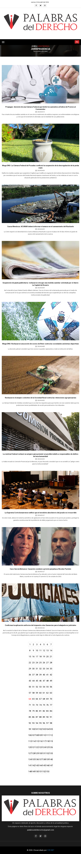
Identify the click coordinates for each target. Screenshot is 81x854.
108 (37, 735)
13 (47, 650)
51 (33, 687)
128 (33, 753)
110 (44, 735)
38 (37, 674)
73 (37, 705)
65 (33, 699)
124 (44, 747)
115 (37, 741)
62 (47, 693)
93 (33, 723)
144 (40, 765)
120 (30, 747)
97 (47, 723)
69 (47, 699)
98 (51, 723)
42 (51, 674)
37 (33, 674)
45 (37, 681)
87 (37, 717)
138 (44, 759)
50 (30, 687)
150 (37, 771)
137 (40, 759)
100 (33, 729)
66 (37, 699)
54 (44, 687)
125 (47, 747)
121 (33, 747)
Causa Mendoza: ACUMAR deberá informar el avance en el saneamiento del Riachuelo (40, 226)
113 (30, 741)
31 (37, 668)
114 (33, 741)
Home (35, 46)
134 (30, 759)
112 (51, 735)
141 (30, 765)
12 (44, 650)
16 (33, 656)
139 (47, 759)
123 (40, 747)
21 (51, 656)
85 (30, 717)
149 (33, 771)
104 (47, 729)
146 (47, 765)
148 (30, 771)
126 (51, 747)
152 (44, 771)
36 (30, 674)
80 (37, 711)
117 (44, 741)
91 (51, 717)
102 (40, 729)
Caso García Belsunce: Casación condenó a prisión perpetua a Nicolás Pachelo (40, 569)
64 (30, 699)
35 (51, 668)
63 (51, 693)
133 (51, 753)
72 (33, 705)
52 (37, 687)
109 (40, 735)
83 (47, 711)
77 (51, 705)
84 (51, 711)
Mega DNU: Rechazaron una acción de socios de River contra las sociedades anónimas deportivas (40, 344)
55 (47, 687)
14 (51, 650)
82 (44, 711)
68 (44, 699)
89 (44, 717)
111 (47, 735)
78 (30, 711)
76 (47, 705)
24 (37, 662)
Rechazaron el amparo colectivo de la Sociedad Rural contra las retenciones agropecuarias (40, 398)
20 (47, 656)
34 (47, 668)
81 (40, 711)
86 (33, 717)
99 (30, 729)
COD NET (50, 850)
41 (47, 674)
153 (47, 771)
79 (33, 711)
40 (44, 674)
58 (33, 693)
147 (51, 765)
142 (33, 765)
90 (47, 717)
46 (40, 681)
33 (44, 668)
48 (47, 681)
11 (40, 650)
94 (37, 723)
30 (33, 668)
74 (40, 705)
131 (44, 753)
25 (40, 662)
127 (30, 753)
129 (37, 753)
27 (47, 662)
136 (37, 759)
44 (33, 681)
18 (40, 656)
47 (44, 681)
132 (47, 753)
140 (51, 759)
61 (44, 693)
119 (51, 741)
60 (40, 693)
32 (40, 668)
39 (40, 674)
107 (33, 735)
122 (37, 747)
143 (37, 765)
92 (30, 723)
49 (51, 681)
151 (40, 771)
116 (40, 741)
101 (37, 729)
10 (37, 650)
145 (44, 765)
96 (44, 723)
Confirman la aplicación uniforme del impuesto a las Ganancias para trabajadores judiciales (40, 625)
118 (47, 741)
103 (44, 729)
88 (40, 717)
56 (51, 687)
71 (30, 705)
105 (51, 729)
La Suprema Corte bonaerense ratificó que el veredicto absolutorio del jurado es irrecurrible (40, 513)
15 (30, 656)
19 (44, 656)
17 (37, 656)
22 (30, 662)
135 (33, 759)
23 (33, 662)
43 (30, 681)
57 (30, 693)
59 (37, 693)
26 (44, 662)
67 (40, 699)
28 (51, 662)
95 (40, 723)
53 (40, 687)
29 (30, 668)
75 (44, 705)
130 (40, 753)
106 (30, 735)
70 (51, 699)
